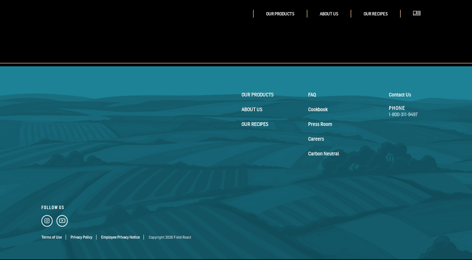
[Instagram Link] (47, 222)
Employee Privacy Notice (120, 237)
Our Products (280, 13)
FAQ (312, 95)
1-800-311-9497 (403, 114)
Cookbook (317, 109)
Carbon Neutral (323, 153)
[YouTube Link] (62, 222)
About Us (329, 13)
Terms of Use (51, 237)
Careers (316, 139)
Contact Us (400, 95)
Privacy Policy (81, 237)
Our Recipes (376, 13)
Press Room (320, 124)
